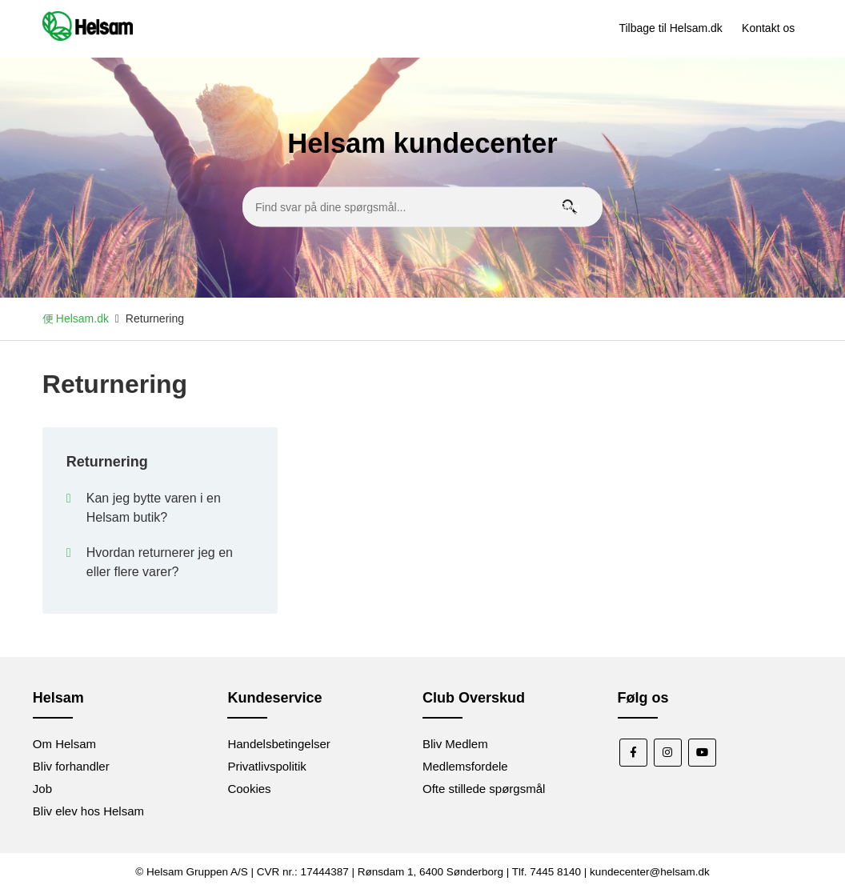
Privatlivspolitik (266, 766)
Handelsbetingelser (278, 744)
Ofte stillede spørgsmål (483, 788)
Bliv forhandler (71, 766)
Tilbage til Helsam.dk (670, 28)
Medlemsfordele (465, 766)
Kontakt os (768, 28)
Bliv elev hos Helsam (88, 811)
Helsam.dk (82, 318)
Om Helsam (64, 744)
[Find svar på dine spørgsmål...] (422, 206)
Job (42, 788)
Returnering (107, 462)
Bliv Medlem (455, 744)
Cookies (248, 788)
